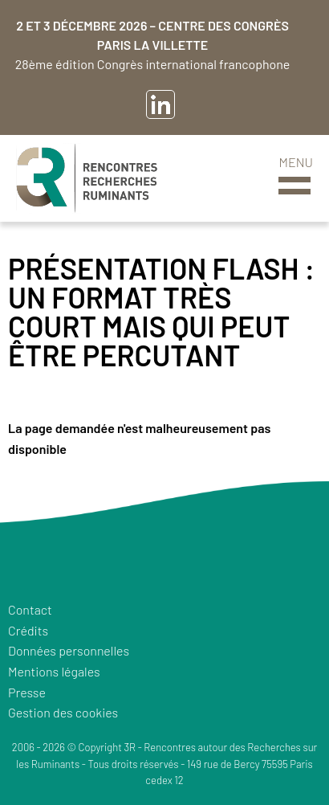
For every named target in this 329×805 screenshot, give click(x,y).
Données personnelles (68, 650)
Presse (27, 692)
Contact (30, 609)
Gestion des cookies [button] (63, 712)
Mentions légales (54, 671)
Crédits (28, 630)
